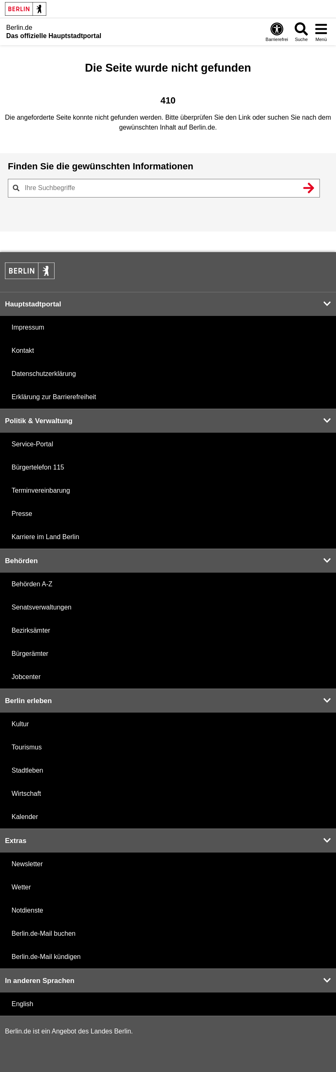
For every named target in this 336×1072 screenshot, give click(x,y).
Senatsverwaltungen (41, 607)
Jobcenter (26, 676)
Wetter (21, 887)
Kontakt (23, 350)
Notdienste (27, 910)
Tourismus (27, 747)
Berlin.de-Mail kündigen (46, 956)
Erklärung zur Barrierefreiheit (54, 396)
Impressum (28, 327)
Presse (22, 513)
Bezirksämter (31, 630)
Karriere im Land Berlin (45, 536)
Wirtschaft (26, 793)
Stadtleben (27, 770)
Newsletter (27, 863)
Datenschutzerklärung (44, 373)
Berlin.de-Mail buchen (44, 933)
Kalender (25, 816)
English (22, 1003)
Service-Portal (32, 444)
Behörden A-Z (32, 584)
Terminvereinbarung (41, 490)
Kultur (20, 724)
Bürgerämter (30, 653)
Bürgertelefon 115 (38, 467)
